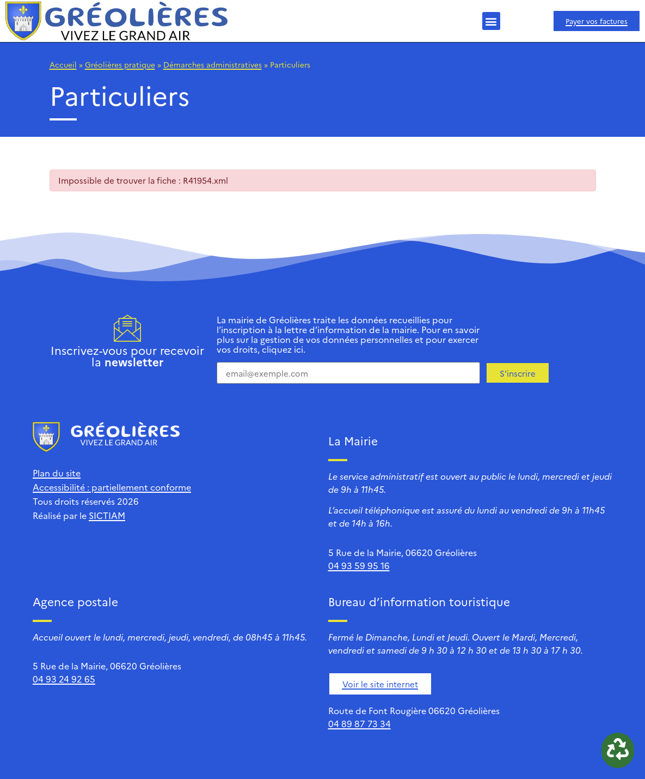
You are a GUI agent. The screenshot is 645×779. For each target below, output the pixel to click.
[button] (491, 21)
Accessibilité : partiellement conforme (112, 487)
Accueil (63, 64)
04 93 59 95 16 (359, 565)
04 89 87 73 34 (359, 723)
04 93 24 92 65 (64, 679)
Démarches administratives (212, 64)
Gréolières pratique (120, 64)
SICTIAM (107, 515)
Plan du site (57, 473)
